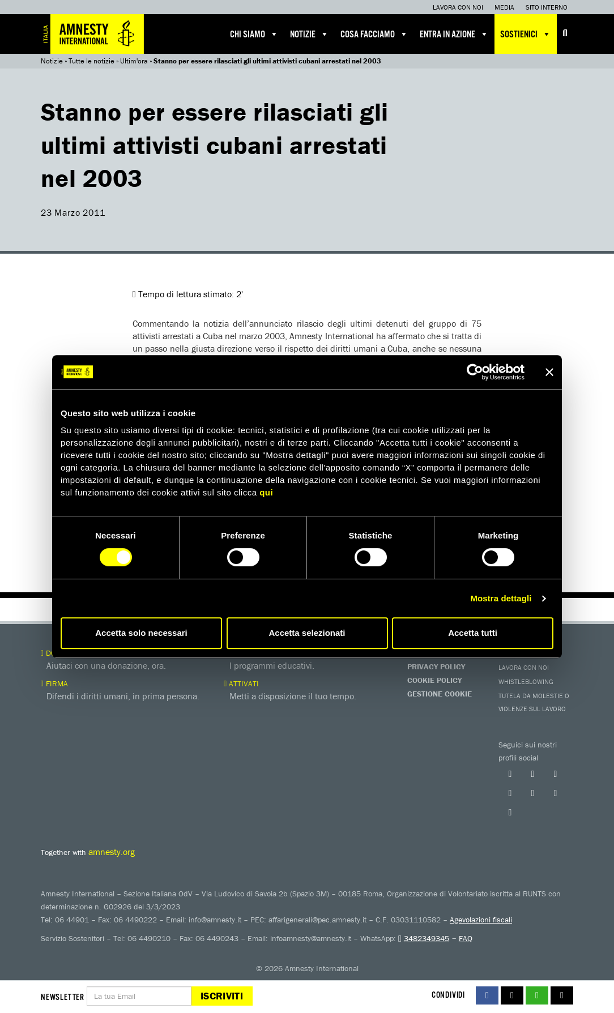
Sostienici (525, 34)
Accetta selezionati (306, 633)
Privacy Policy (436, 666)
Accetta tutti (472, 633)
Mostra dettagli (500, 598)
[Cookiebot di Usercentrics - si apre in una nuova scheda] (475, 372)
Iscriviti (222, 995)
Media (504, 7)
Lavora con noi (458, 7)
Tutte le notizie (91, 61)
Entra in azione (454, 34)
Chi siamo (254, 34)
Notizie (309, 34)
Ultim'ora (134, 61)
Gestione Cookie (439, 694)
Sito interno (547, 7)
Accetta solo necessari (141, 633)
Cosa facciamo (374, 34)
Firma (54, 683)
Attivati (241, 683)
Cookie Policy (434, 680)
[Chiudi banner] (549, 372)
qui (266, 492)
